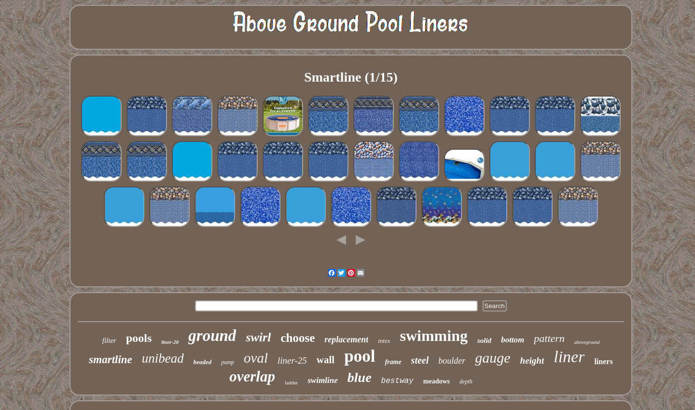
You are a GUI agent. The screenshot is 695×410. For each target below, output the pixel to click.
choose (297, 337)
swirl (258, 337)
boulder (451, 361)
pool (359, 356)
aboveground (586, 342)
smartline (110, 359)
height (532, 360)
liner (569, 357)
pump (227, 362)
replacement (346, 339)
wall (325, 360)
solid (484, 340)
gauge (492, 358)
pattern (549, 338)
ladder (291, 382)
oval (256, 358)
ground (212, 335)
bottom (512, 339)
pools (139, 338)
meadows (436, 381)
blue (360, 377)
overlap (252, 376)
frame (393, 362)
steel (420, 360)
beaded (203, 362)
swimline (322, 380)
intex (384, 340)
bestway (397, 381)
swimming (433, 335)
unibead (163, 358)
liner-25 (292, 360)
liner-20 (170, 342)
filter (109, 340)
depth (466, 381)
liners (603, 361)
